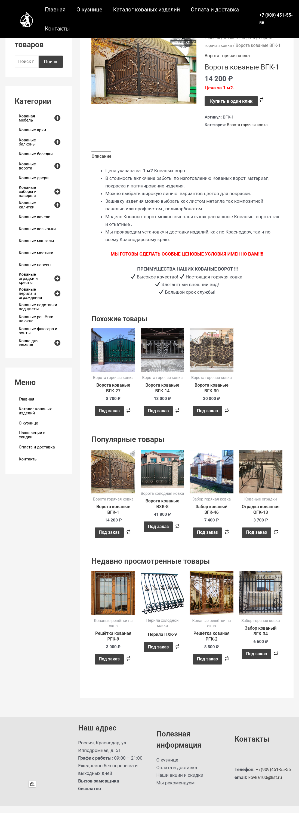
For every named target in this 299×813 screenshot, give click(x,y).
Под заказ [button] (109, 413)
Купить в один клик (231, 101)
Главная (55, 9)
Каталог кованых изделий (146, 9)
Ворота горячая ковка (228, 55)
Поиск (51, 62)
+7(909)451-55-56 (274, 776)
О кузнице (89, 9)
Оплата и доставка (215, 9)
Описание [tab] (101, 156)
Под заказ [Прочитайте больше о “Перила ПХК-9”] (158, 653)
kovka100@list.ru (266, 784)
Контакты (57, 28)
